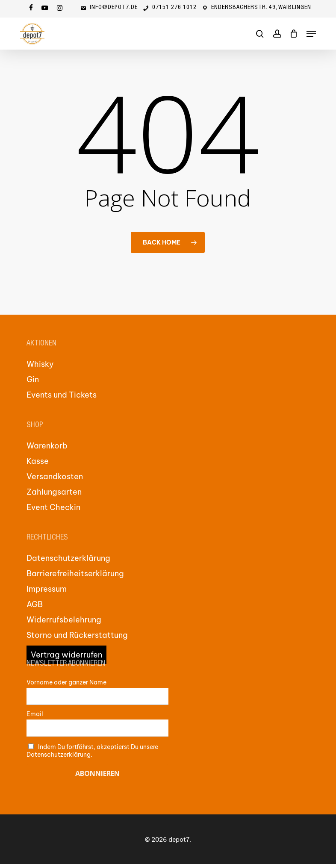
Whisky (40, 364)
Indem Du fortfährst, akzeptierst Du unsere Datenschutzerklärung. (92, 750)
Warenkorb (47, 446)
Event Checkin (53, 507)
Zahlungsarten (54, 492)
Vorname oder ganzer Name (66, 682)
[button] (311, 33)
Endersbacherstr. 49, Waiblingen (256, 8)
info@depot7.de (109, 8)
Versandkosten (55, 476)
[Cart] (294, 33)
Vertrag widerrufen (66, 655)
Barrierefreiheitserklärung (75, 573)
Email (35, 714)
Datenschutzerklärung (68, 558)
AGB (35, 604)
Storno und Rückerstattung (77, 635)
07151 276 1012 (169, 8)
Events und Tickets (62, 395)
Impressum (47, 589)
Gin (33, 379)
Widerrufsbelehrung (64, 620)
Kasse (38, 461)
